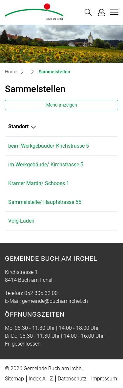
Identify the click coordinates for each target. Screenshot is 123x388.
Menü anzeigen (61, 105)
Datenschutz (72, 379)
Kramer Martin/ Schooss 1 (38, 183)
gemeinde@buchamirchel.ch (55, 301)
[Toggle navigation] (113, 12)
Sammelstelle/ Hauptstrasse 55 (44, 202)
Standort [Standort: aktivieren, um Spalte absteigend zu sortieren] (18, 126)
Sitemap (14, 379)
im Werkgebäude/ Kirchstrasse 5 (45, 164)
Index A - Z (41, 379)
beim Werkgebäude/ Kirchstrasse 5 (48, 146)
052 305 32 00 (41, 293)
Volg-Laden (21, 221)
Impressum (104, 379)
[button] (88, 12)
